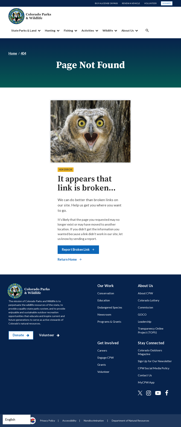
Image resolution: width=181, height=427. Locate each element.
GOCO (142, 314)
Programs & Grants (109, 321)
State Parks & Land (23, 30)
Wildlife (108, 30)
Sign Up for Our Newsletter (155, 361)
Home (12, 53)
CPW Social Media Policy (154, 368)
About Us (127, 30)
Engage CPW (105, 357)
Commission (145, 307)
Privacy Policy (47, 420)
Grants (101, 364)
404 (23, 53)
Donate (166, 3)
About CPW (145, 293)
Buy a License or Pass (106, 3)
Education (103, 300)
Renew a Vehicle (131, 3)
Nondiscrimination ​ (94, 420)
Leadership (144, 321)
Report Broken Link (76, 249)
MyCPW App (146, 382)
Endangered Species (109, 307)
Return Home (67, 259)
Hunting (50, 30)
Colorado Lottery (148, 300)
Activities (87, 30)
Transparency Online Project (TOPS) (151, 330)
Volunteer (150, 3)
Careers (102, 350)
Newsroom (104, 314)
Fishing (68, 30)
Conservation (105, 293)
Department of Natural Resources (130, 420)
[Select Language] (17, 419)
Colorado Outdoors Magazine (150, 352)
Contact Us (145, 375)
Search (147, 30)
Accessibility (69, 420)
